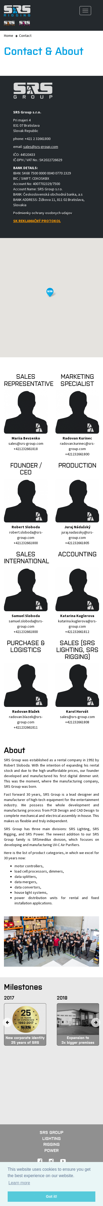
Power (51, 1150)
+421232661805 (77, 542)
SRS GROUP (51, 1132)
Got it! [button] (51, 1196)
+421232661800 (77, 454)
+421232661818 (26, 448)
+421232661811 (26, 727)
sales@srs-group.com (25, 443)
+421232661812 (77, 631)
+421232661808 (77, 722)
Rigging (51, 1144)
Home (8, 35)
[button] (51, 293)
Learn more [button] (19, 1183)
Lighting (51, 1138)
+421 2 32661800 (37, 138)
